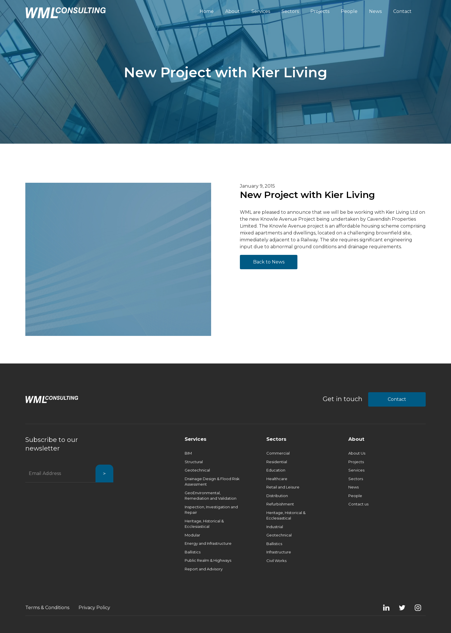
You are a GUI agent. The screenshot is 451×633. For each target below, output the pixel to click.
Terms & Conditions (47, 607)
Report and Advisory (204, 569)
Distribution (277, 495)
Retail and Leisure (282, 487)
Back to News (268, 262)
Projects (356, 461)
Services (196, 439)
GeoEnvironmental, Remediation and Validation (210, 495)
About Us (356, 453)
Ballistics (192, 552)
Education (275, 470)
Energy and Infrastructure (208, 543)
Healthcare (276, 478)
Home (207, 11)
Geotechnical (197, 470)
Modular (192, 535)
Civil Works (276, 560)
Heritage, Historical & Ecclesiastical (204, 524)
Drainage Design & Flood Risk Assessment (212, 481)
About (356, 439)
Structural (194, 461)
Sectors (276, 439)
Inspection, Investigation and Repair (211, 510)
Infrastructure (278, 552)
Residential (276, 461)
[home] (65, 12)
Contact (397, 399)
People (355, 495)
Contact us (358, 504)
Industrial (274, 526)
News (353, 487)
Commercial (278, 453)
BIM (188, 453)
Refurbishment (280, 504)
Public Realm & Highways (208, 560)
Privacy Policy (94, 607)
